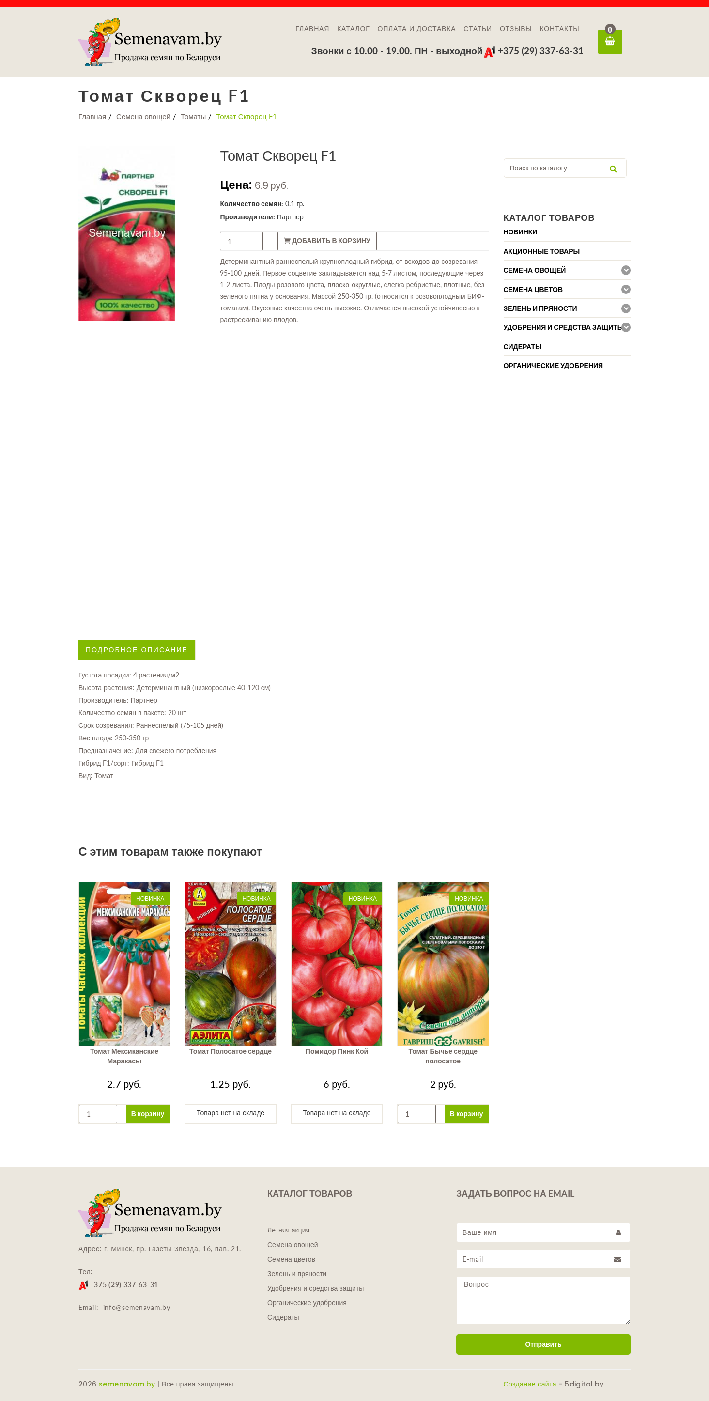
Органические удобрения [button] (553, 365)
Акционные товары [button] (542, 251)
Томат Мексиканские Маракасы (124, 1056)
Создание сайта (530, 1384)
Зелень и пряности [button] (540, 308)
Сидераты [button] (523, 347)
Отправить (543, 1344)
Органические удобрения (307, 1303)
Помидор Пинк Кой (337, 1051)
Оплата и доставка (417, 28)
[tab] (567, 231)
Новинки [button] (521, 232)
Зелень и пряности (296, 1273)
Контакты (560, 28)
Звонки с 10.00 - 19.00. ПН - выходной (397, 50)
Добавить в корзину (327, 241)
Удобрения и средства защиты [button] (564, 327)
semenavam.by (127, 1384)
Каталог (353, 28)
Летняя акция (288, 1230)
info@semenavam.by (136, 1307)
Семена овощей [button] (535, 270)
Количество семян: (251, 204)
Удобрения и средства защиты (315, 1288)
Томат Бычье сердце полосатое (443, 1056)
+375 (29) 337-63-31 (533, 50)
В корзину (148, 1113)
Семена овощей (143, 116)
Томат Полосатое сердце (230, 1051)
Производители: (247, 217)
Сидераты (283, 1317)
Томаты (193, 116)
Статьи (477, 28)
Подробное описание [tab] (137, 650)
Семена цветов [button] (533, 289)
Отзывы (516, 28)
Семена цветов (291, 1259)
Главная (312, 28)
